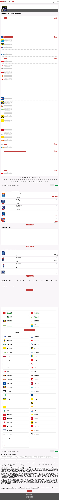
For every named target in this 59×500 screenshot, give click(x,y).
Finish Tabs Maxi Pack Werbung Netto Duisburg (36, 457)
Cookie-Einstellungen (31, 497)
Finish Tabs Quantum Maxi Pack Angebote (12, 456)
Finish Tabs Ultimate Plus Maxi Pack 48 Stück (9, 287)
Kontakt (26, 497)
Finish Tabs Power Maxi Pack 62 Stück (8, 284)
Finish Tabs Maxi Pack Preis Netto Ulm (47, 457)
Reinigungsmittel (19, 473)
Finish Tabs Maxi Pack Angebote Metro (5, 457)
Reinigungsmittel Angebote (55, 457)
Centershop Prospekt (36, 456)
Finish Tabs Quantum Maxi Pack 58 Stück (8, 285)
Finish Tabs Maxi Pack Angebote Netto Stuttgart (25, 457)
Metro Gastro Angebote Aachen (47, 456)
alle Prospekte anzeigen (29, 246)
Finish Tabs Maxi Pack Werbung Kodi (14, 457)
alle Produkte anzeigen (29, 224)
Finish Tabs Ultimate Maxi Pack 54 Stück (8, 286)
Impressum (27, 496)
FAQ (28, 497)
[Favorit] (57, 6)
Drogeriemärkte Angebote (3, 456)
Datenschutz (31, 496)
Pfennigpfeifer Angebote (30, 456)
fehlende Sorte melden (29, 289)
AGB (29, 496)
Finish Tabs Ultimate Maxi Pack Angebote (22, 456)
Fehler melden (30, 491)
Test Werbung (41, 456)
